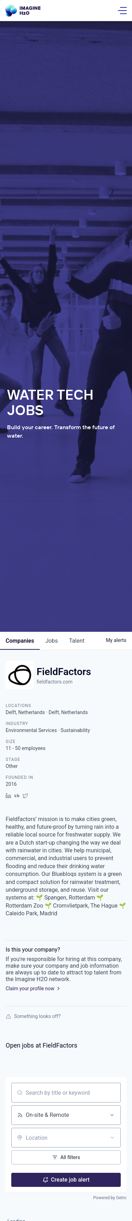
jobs (51, 640)
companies (20, 640)
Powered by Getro (109, 1197)
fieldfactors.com (55, 682)
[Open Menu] (122, 10)
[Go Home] (22, 11)
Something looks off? (33, 1016)
